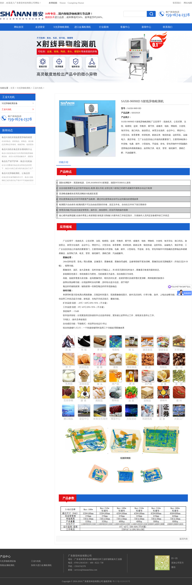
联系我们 (177, 3)
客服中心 (125, 27)
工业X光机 (38, 88)
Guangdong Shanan (76, 3)
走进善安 (40, 27)
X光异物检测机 (61, 27)
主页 (12, 88)
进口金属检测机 (82, 27)
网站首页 (18, 27)
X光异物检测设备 (10, 103)
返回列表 (183, 539)
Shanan (63, 3)
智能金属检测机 (7, 565)
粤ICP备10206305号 (121, 581)
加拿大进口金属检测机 (41, 565)
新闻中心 (146, 27)
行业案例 (104, 27)
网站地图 (188, 3)
